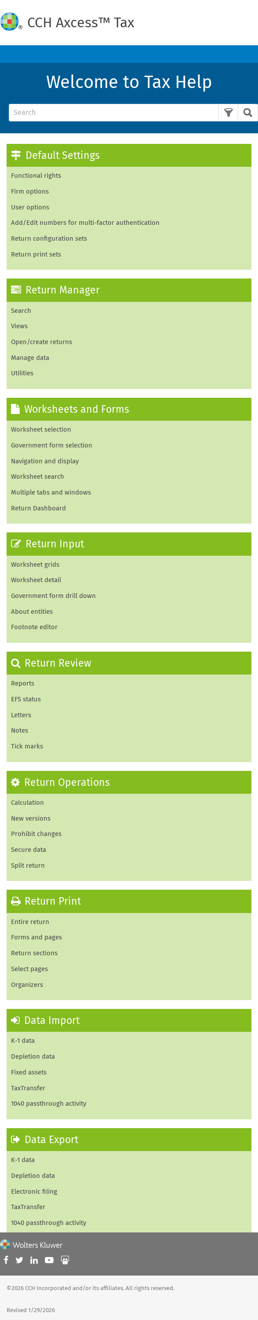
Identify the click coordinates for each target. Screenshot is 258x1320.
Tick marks (27, 746)
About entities (32, 612)
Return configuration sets (49, 238)
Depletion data (33, 1056)
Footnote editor (34, 627)
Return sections (34, 953)
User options (30, 207)
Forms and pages (36, 937)
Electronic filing (34, 1191)
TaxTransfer (28, 1088)
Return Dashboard (38, 508)
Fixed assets (29, 1072)
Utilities (22, 373)
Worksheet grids (35, 564)
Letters (21, 715)
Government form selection (51, 445)
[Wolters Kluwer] (31, 1245)
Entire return (30, 922)
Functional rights (36, 176)
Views (19, 326)
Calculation (27, 803)
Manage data (30, 358)
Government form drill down (53, 596)
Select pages (29, 969)
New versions (31, 818)
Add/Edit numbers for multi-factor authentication (85, 223)
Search (21, 311)
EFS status (26, 699)
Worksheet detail (36, 580)
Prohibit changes (36, 834)
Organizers (27, 985)
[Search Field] (130, 112)
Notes (19, 730)
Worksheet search (37, 476)
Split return (28, 865)
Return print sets (36, 254)
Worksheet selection (41, 429)
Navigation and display (45, 461)
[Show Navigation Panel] (246, 54)
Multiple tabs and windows (51, 492)
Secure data (28, 850)
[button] (228, 112)
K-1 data (23, 1160)
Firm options (30, 191)
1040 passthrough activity (48, 1103)
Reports (22, 683)
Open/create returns (41, 342)
